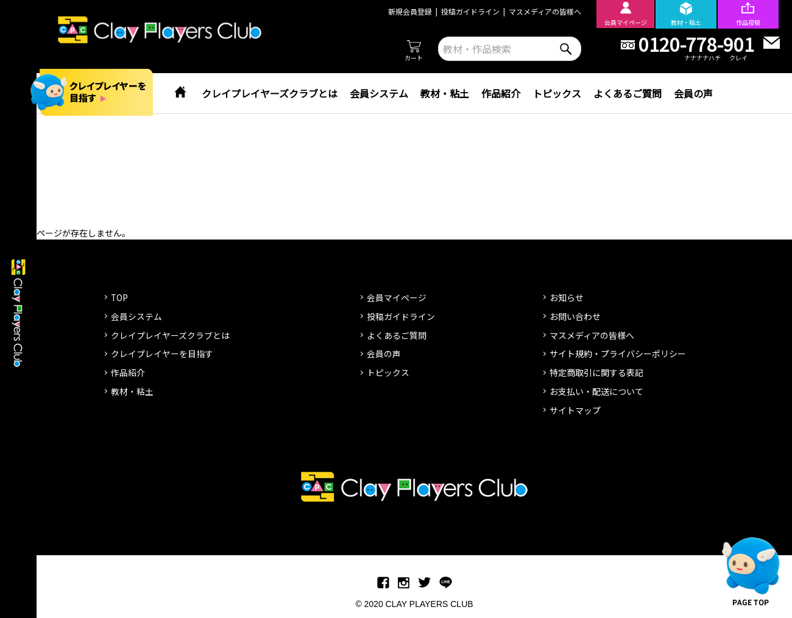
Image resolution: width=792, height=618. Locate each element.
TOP (120, 297)
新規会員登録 (407, 11)
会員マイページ (396, 297)
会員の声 (693, 93)
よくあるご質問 (627, 93)
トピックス (556, 93)
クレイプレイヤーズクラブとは (270, 93)
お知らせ (567, 297)
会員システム (379, 93)
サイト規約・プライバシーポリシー (618, 353)
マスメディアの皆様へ (542, 11)
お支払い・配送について (596, 391)
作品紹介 (500, 93)
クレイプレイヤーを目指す (162, 353)
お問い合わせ (575, 316)
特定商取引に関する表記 (596, 372)
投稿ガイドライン (467, 11)
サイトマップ (575, 410)
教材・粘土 (444, 93)
